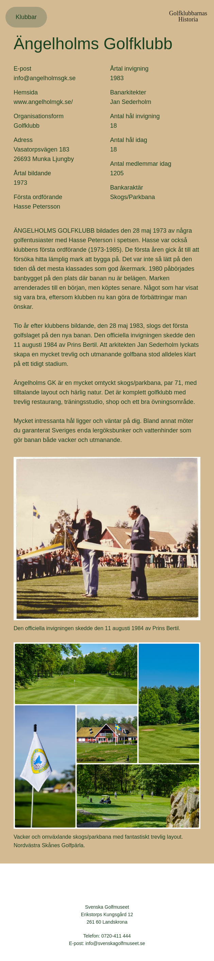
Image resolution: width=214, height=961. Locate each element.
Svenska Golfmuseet (107, 887)
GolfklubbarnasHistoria (188, 16)
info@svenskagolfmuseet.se (115, 943)
